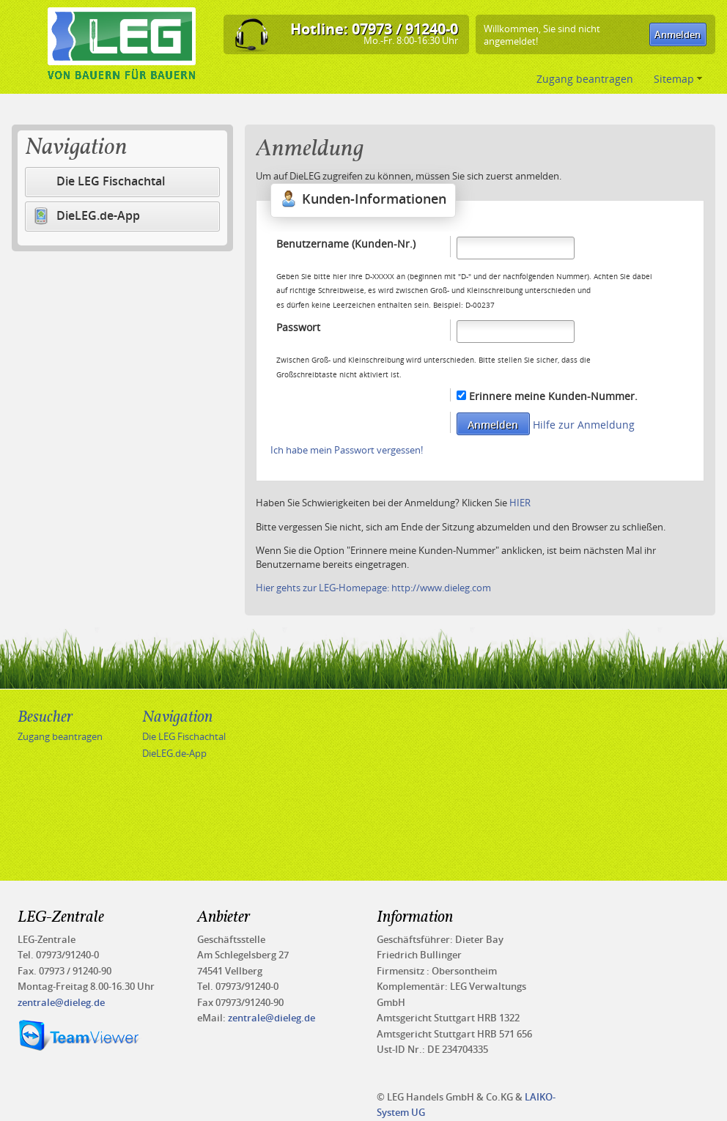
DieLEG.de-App (86, 216)
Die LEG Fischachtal (110, 181)
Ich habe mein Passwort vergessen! (346, 449)
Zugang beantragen (586, 79)
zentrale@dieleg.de (61, 1002)
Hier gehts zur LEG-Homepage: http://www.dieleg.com (373, 587)
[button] (677, 34)
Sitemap (678, 79)
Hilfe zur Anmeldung (584, 425)
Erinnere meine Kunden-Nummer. (553, 396)
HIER (520, 502)
